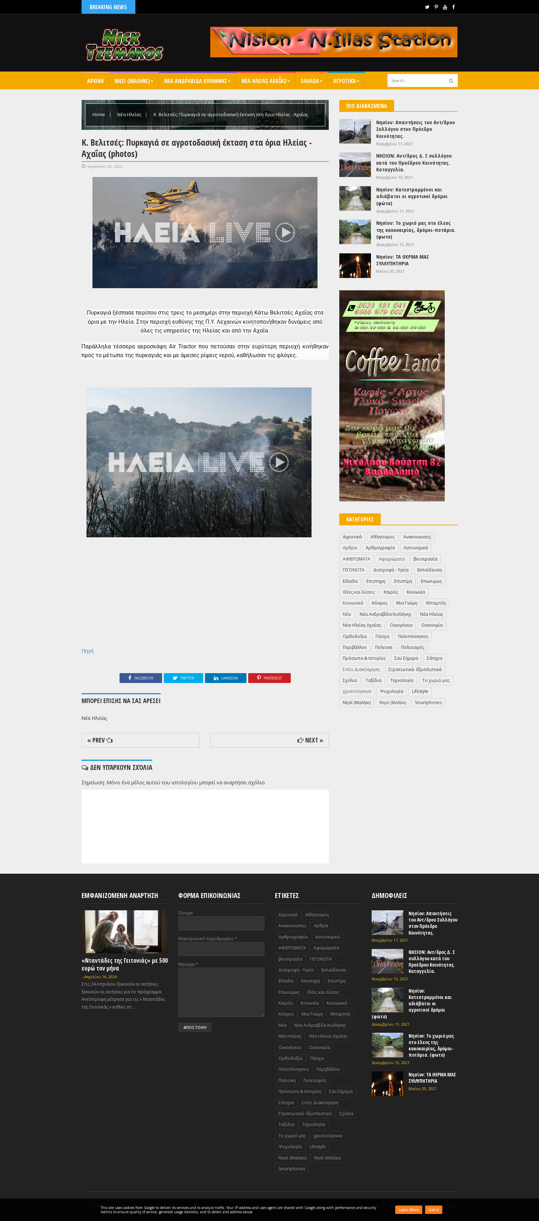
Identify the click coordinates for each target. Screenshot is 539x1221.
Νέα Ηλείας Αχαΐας (362, 625)
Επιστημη (375, 581)
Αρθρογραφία (380, 548)
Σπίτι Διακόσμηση (361, 669)
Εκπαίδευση (429, 570)
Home (99, 114)
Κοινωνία (416, 592)
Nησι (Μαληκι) (134, 81)
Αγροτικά (346, 81)
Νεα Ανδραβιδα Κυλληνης (197, 81)
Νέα (347, 614)
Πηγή (88, 650)
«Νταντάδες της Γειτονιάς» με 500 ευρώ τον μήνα (125, 964)
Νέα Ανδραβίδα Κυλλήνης (385, 614)
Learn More (409, 1209)
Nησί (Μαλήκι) (357, 703)
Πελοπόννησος (413, 636)
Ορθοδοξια (355, 636)
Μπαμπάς (436, 603)
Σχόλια (350, 680)
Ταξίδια (373, 680)
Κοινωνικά (353, 603)
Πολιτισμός (412, 647)
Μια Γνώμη (406, 603)
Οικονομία (432, 625)
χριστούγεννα (357, 691)
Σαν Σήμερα (406, 658)
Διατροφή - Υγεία (391, 570)
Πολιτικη (383, 647)
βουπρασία (425, 559)
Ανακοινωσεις (417, 537)
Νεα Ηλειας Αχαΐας (266, 81)
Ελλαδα (311, 81)
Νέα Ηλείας (129, 114)
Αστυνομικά (416, 548)
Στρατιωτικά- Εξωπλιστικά (415, 669)
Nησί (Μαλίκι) (392, 703)
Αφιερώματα (392, 559)
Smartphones (428, 703)
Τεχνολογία (401, 680)
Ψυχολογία (391, 691)
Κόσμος (379, 603)
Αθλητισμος (382, 537)
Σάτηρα (434, 658)
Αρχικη (95, 81)
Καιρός (391, 592)
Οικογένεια (401, 625)
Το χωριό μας (436, 680)
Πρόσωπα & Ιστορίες (364, 658)
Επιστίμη (403, 581)
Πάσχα (382, 636)
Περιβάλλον (354, 647)
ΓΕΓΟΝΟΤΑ (354, 570)
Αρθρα (350, 548)
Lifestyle (420, 691)
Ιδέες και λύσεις (359, 592)
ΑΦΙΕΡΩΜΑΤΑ (356, 559)
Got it (434, 1209)
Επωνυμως (431, 581)
